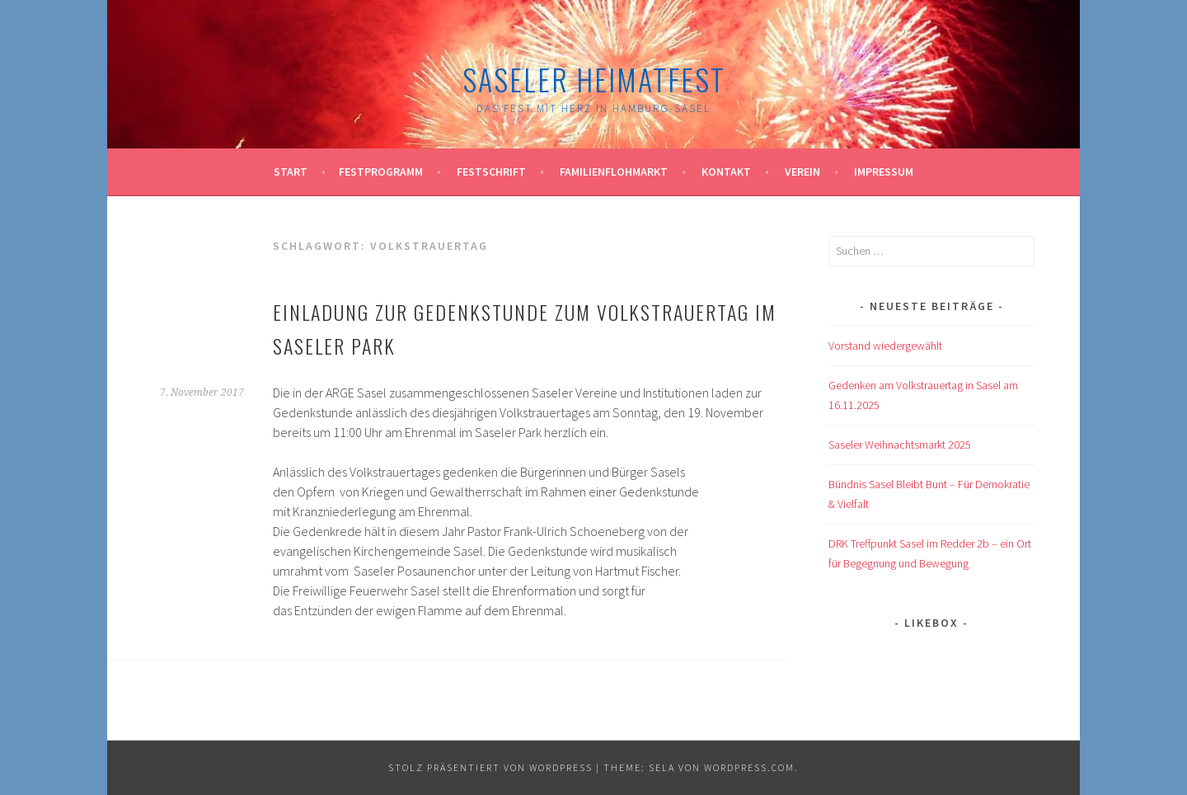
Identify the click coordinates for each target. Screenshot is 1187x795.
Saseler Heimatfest (593, 79)
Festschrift (491, 171)
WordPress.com (749, 767)
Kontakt (726, 171)
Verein (802, 171)
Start (290, 171)
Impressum (883, 171)
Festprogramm (381, 171)
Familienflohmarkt (614, 171)
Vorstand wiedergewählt (885, 345)
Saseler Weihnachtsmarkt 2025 (899, 444)
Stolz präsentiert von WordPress (490, 767)
